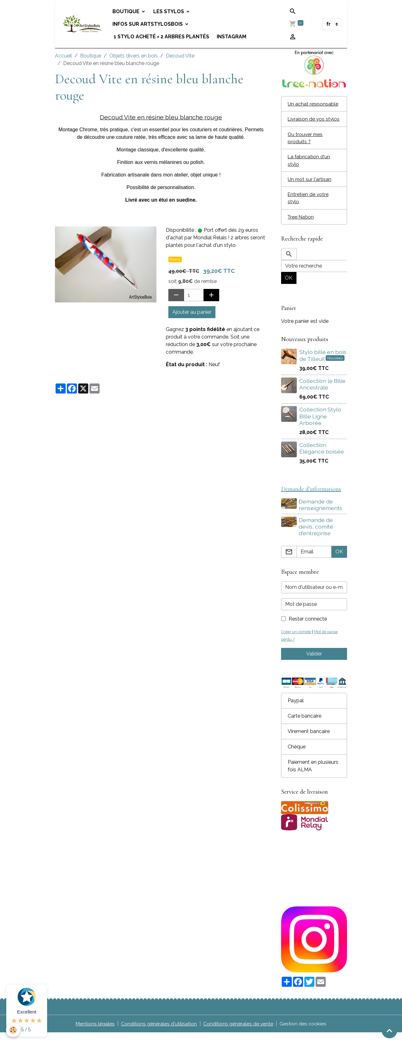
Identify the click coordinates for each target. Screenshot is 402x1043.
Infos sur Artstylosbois (149, 24)
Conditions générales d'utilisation (159, 1034)
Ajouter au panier (191, 312)
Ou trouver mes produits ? (306, 146)
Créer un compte (296, 642)
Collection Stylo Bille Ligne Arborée (320, 426)
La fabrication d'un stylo (309, 169)
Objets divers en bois (133, 56)
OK (288, 288)
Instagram (232, 37)
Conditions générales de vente (238, 1034)
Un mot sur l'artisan (310, 188)
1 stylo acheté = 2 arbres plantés (161, 37)
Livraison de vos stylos (306, 123)
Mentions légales (95, 1034)
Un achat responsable (313, 104)
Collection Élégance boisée (321, 457)
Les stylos (170, 11)
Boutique (127, 11)
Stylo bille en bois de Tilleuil (322, 365)
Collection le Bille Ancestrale (322, 393)
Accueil (63, 56)
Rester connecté (308, 629)
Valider (314, 664)
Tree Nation (301, 226)
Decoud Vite (180, 56)
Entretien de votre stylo (308, 207)
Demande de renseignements (321, 514)
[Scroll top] (389, 1030)
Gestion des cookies (303, 1034)
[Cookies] (13, 1030)
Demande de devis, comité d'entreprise (316, 536)
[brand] (83, 24)
